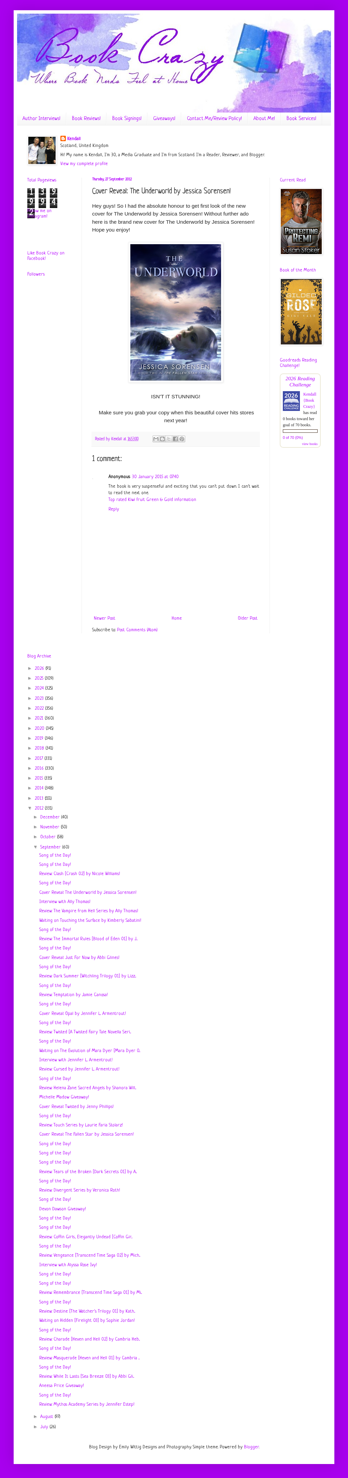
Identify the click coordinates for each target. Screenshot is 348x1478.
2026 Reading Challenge (300, 381)
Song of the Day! (55, 855)
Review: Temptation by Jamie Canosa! (73, 994)
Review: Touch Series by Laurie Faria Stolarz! (81, 1125)
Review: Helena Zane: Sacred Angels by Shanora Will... (87, 1088)
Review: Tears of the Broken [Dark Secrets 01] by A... (88, 1171)
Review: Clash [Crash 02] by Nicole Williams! (79, 873)
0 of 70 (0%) (293, 437)
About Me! (264, 119)
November (50, 827)
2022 (40, 708)
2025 (40, 678)
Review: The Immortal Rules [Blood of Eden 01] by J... (88, 939)
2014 (40, 788)
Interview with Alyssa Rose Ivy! (68, 1265)
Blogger (251, 1447)
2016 (40, 768)
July (44, 1427)
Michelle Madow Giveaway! (64, 1097)
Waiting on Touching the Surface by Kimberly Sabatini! (90, 920)
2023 (40, 698)
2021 (40, 718)
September (51, 847)
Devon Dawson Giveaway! (62, 1209)
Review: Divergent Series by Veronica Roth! (79, 1190)
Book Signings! (127, 119)
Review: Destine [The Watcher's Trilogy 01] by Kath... (87, 1311)
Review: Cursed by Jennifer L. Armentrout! (79, 1069)
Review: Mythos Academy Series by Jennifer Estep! (86, 1404)
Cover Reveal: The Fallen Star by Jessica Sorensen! (86, 1134)
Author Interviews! (41, 119)
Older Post (248, 618)
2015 (39, 778)
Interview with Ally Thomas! (64, 901)
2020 (40, 728)
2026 (40, 668)
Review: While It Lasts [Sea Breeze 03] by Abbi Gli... (86, 1376)
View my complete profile (84, 163)
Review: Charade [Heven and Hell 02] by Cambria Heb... (89, 1339)
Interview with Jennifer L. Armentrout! (76, 1060)
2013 (40, 798)
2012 (40, 808)
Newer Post (104, 618)
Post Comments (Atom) (137, 630)
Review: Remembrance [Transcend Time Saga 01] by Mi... (90, 1292)
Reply (113, 509)
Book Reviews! (86, 119)
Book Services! (301, 119)
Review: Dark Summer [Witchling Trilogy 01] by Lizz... (87, 976)
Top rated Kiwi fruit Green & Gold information (152, 499)
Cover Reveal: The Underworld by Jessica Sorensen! (87, 892)
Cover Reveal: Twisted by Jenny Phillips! (76, 1106)
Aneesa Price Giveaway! (61, 1385)
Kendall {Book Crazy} (309, 400)
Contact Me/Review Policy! (214, 119)
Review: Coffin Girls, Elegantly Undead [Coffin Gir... (85, 1237)
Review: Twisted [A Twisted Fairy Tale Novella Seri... (85, 1032)
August (47, 1416)
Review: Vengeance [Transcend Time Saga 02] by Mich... (89, 1255)
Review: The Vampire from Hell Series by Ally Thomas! (88, 911)
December (50, 817)
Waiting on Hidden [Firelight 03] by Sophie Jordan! (87, 1320)
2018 (40, 748)
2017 (39, 758)
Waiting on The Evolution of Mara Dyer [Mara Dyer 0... (89, 1050)
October (48, 837)
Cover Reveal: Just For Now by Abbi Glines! (79, 957)
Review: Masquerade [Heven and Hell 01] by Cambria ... (89, 1358)
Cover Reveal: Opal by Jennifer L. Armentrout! (82, 1013)
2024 (40, 688)
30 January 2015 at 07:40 (155, 476)
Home (177, 618)
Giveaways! (164, 119)
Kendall (74, 139)
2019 (40, 738)
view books (310, 444)
